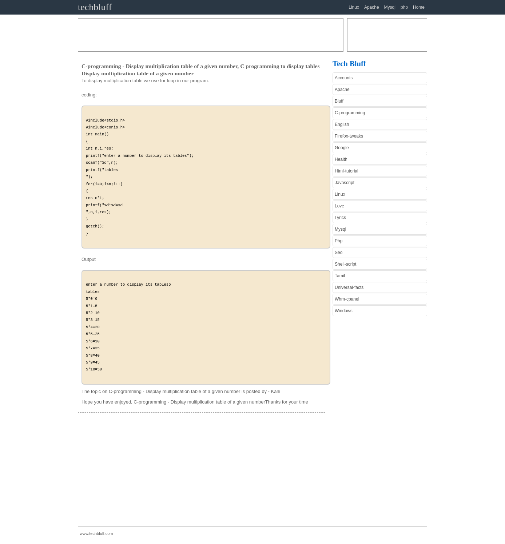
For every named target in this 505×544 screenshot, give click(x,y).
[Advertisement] (210, 35)
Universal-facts (349, 287)
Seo (338, 252)
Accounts (344, 77)
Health (341, 159)
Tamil (340, 275)
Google (342, 147)
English (342, 124)
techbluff (95, 7)
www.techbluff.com (96, 533)
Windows (344, 310)
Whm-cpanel (347, 299)
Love (339, 206)
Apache (371, 7)
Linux (354, 7)
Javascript (344, 182)
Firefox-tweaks (349, 136)
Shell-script (345, 264)
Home (419, 7)
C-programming (350, 112)
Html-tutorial (346, 171)
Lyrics (340, 217)
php (404, 7)
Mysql (389, 7)
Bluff (339, 101)
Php (338, 240)
